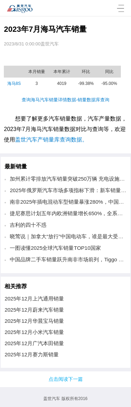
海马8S (14, 83)
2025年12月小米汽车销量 (34, 332)
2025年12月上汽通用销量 (34, 298)
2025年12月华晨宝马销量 (34, 321)
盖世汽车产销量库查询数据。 (51, 140)
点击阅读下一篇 (66, 379)
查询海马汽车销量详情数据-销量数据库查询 (65, 99)
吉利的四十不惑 (28, 225)
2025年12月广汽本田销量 (34, 343)
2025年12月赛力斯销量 (32, 354)
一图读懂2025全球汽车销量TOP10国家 (55, 248)
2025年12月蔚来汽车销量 (34, 310)
